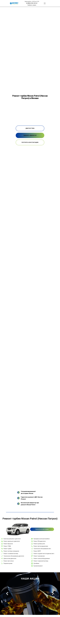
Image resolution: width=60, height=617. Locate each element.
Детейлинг (36, 563)
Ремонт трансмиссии (39, 556)
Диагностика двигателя (10, 558)
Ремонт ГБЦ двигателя (40, 541)
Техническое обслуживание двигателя (14, 556)
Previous (7, 593)
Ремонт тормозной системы (41, 561)
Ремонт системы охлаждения (11, 551)
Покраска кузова (8, 563)
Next (52, 593)
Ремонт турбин (7, 548)
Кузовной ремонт (38, 566)
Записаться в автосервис (42, 529)
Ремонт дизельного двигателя (12, 541)
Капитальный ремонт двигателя (12, 538)
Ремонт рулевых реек (39, 543)
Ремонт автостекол (9, 561)
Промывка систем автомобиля (42, 538)
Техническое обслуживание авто (42, 548)
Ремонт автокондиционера (41, 546)
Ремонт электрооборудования (42, 558)
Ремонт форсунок (8, 543)
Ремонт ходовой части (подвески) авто (44, 553)
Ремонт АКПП (37, 551)
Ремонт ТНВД (7, 546)
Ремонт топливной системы (11, 553)
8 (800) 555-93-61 (32, 3)
